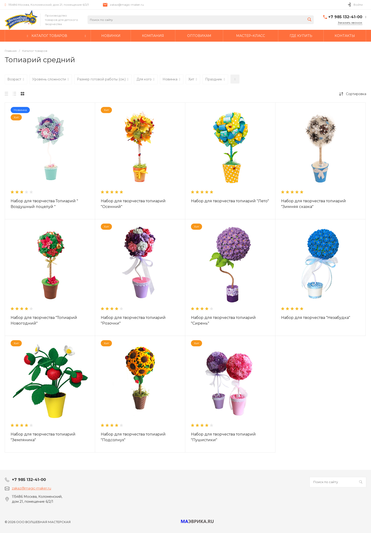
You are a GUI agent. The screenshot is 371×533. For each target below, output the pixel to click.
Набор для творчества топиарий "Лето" (230, 201)
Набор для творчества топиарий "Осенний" (133, 204)
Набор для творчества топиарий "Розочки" (133, 320)
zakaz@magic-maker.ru (127, 4)
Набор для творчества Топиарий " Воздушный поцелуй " (44, 204)
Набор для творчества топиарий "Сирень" (223, 320)
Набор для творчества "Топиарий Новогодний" (44, 320)
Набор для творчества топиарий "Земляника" (43, 437)
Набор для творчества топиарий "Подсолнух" (133, 437)
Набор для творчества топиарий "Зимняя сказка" (313, 204)
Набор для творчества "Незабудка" (315, 317)
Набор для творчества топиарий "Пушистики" (223, 437)
